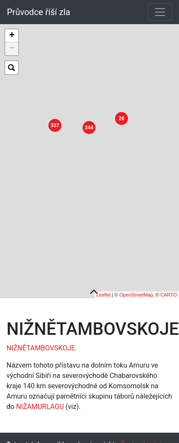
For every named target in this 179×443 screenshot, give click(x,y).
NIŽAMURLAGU (40, 402)
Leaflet (103, 289)
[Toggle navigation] (160, 12)
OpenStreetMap (136, 289)
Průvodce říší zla (38, 12)
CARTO (168, 289)
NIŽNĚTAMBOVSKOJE (40, 343)
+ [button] (12, 35)
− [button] (12, 48)
